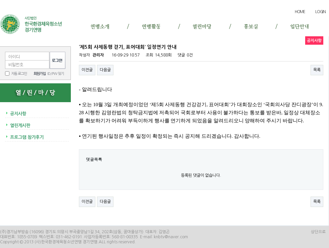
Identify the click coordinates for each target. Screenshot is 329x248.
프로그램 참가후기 (27, 137)
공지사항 (18, 114)
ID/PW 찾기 (55, 74)
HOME (300, 12)
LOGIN (320, 12)
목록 (317, 70)
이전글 (87, 70)
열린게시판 (20, 125)
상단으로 (318, 232)
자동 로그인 (19, 73)
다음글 (105, 70)
